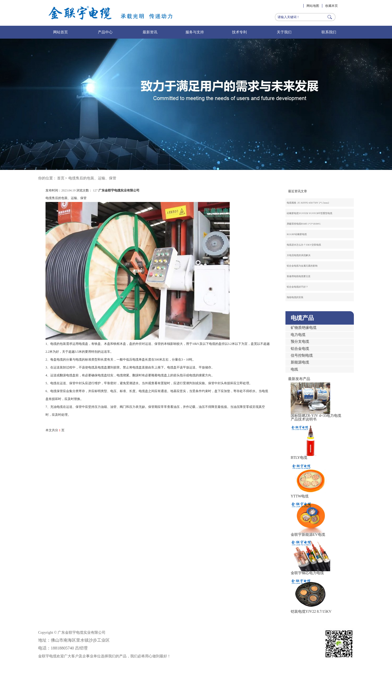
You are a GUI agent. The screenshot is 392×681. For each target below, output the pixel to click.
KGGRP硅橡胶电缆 (297, 234)
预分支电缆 (300, 342)
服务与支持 (194, 32)
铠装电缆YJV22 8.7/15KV (311, 612)
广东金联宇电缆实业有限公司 (118, 190)
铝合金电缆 (300, 349)
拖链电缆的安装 (295, 297)
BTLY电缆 (299, 458)
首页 (60, 178)
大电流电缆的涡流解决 (298, 255)
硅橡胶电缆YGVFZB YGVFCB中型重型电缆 (309, 213)
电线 (294, 369)
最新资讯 (150, 32)
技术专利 (239, 32)
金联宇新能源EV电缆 (308, 535)
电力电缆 (298, 335)
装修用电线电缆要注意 (298, 276)
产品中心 (105, 32)
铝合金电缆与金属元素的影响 (302, 265)
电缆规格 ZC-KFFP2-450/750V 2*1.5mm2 (308, 202)
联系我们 (328, 32)
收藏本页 (331, 6)
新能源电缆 (300, 362)
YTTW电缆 (300, 496)
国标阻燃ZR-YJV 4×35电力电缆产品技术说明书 (316, 417)
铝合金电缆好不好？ (297, 286)
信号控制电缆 (302, 355)
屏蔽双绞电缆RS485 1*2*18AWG (304, 223)
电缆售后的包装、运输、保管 (92, 178)
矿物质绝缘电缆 (303, 328)
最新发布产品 (299, 379)
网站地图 (312, 6)
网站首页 (60, 32)
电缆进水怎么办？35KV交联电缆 (304, 244)
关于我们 (284, 32)
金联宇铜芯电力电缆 (307, 573)
